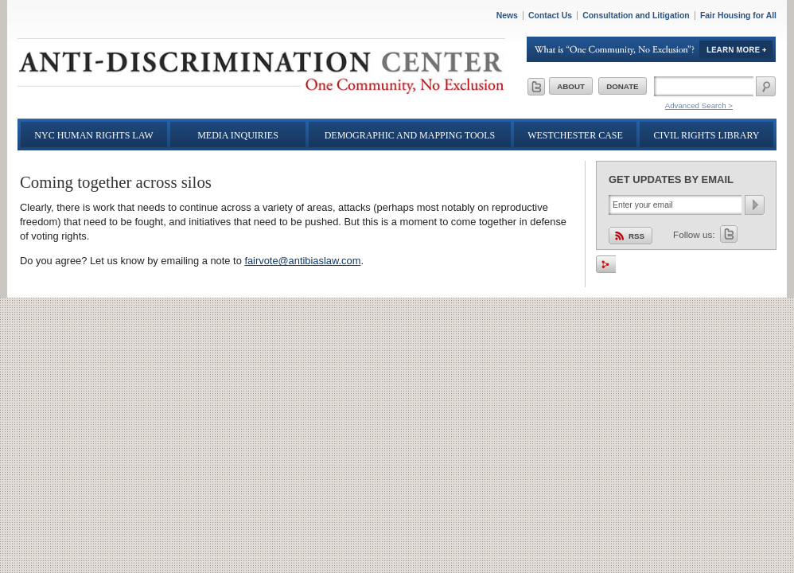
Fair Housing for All (738, 15)
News (507, 15)
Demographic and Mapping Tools (410, 135)
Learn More (651, 49)
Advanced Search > (699, 105)
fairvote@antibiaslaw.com (302, 261)
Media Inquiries (237, 135)
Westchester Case (575, 135)
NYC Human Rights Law (93, 135)
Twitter (729, 234)
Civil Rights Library (707, 135)
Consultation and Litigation (636, 15)
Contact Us (550, 15)
